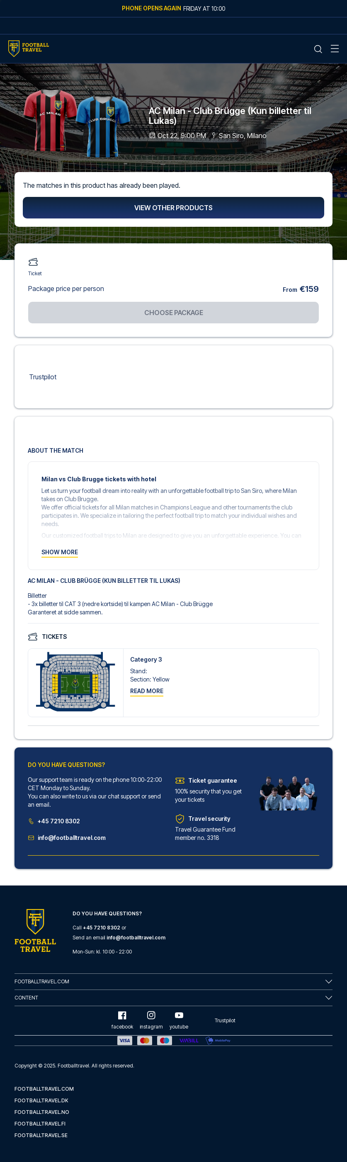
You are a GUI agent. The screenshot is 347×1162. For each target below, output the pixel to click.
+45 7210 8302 (54, 821)
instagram (151, 1020)
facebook (122, 1020)
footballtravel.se (41, 1135)
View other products (173, 208)
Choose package (173, 312)
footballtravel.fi (40, 1124)
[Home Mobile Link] (28, 48)
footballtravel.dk (41, 1100)
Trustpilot (42, 377)
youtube (179, 1020)
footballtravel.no (42, 1112)
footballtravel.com (44, 1089)
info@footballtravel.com (67, 837)
